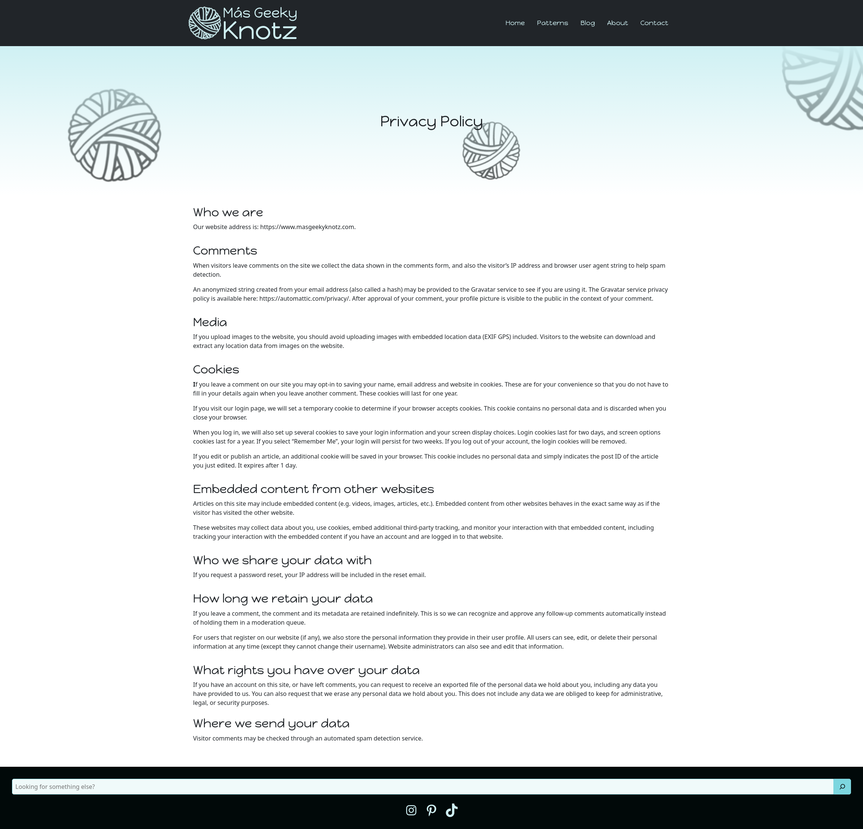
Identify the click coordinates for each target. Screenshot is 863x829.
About (617, 23)
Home (515, 23)
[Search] (842, 787)
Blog (587, 23)
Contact (654, 23)
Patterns (552, 23)
